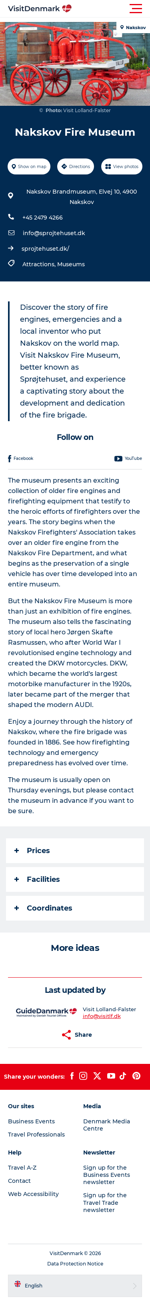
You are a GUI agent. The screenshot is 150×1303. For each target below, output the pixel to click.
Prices (32, 850)
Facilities (37, 879)
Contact (19, 1180)
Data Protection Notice (75, 1264)
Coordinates (43, 908)
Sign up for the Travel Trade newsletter (105, 1202)
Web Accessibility (33, 1194)
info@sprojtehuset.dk (54, 233)
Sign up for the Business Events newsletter (106, 1175)
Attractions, (39, 264)
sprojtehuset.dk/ (45, 248)
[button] (111, 9)
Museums (71, 264)
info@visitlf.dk (102, 1016)
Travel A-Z (22, 1167)
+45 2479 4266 (42, 217)
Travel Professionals (36, 1134)
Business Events (31, 1121)
